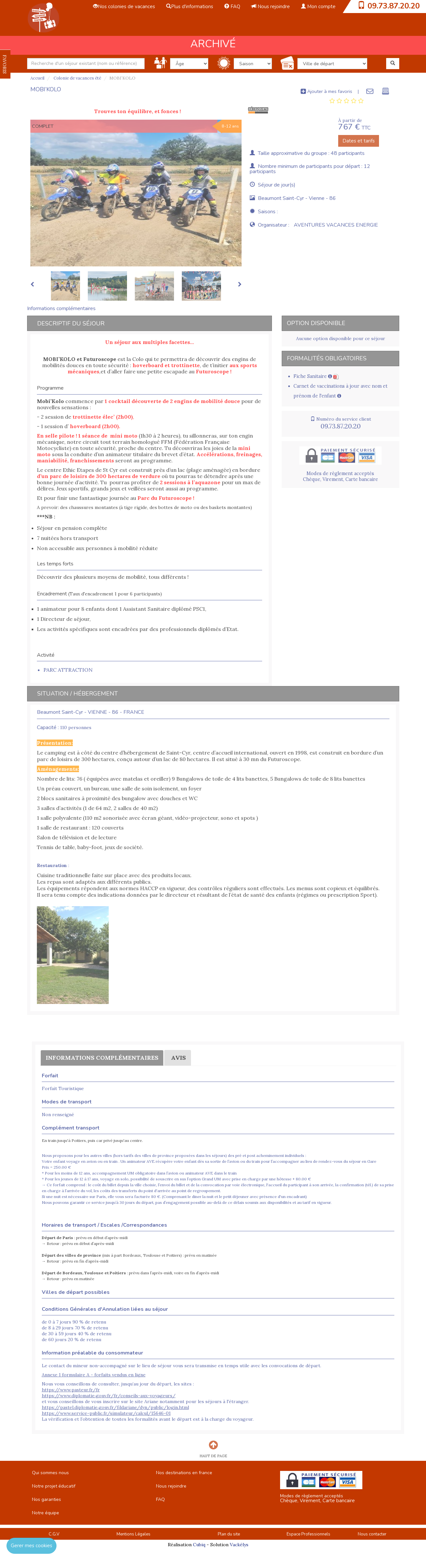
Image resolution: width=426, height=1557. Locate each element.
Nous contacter (372, 1534)
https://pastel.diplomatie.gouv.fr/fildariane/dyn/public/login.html (115, 1407)
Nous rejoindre (270, 6)
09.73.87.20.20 (394, 6)
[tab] (346, 101)
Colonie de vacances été (77, 78)
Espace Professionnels (308, 1534)
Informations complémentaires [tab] (61, 308)
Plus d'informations (189, 6)
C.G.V (54, 1534)
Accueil (37, 78)
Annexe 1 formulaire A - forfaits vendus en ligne (94, 1375)
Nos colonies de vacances (124, 6)
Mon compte (318, 6)
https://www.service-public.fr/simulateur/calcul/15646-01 (106, 1413)
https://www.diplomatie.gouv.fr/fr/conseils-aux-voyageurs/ (109, 1396)
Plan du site (229, 1534)
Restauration (52, 865)
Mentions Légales (133, 1534)
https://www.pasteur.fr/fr (71, 1390)
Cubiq (199, 1545)
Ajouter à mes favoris (326, 91)
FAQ (232, 6)
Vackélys (239, 1545)
